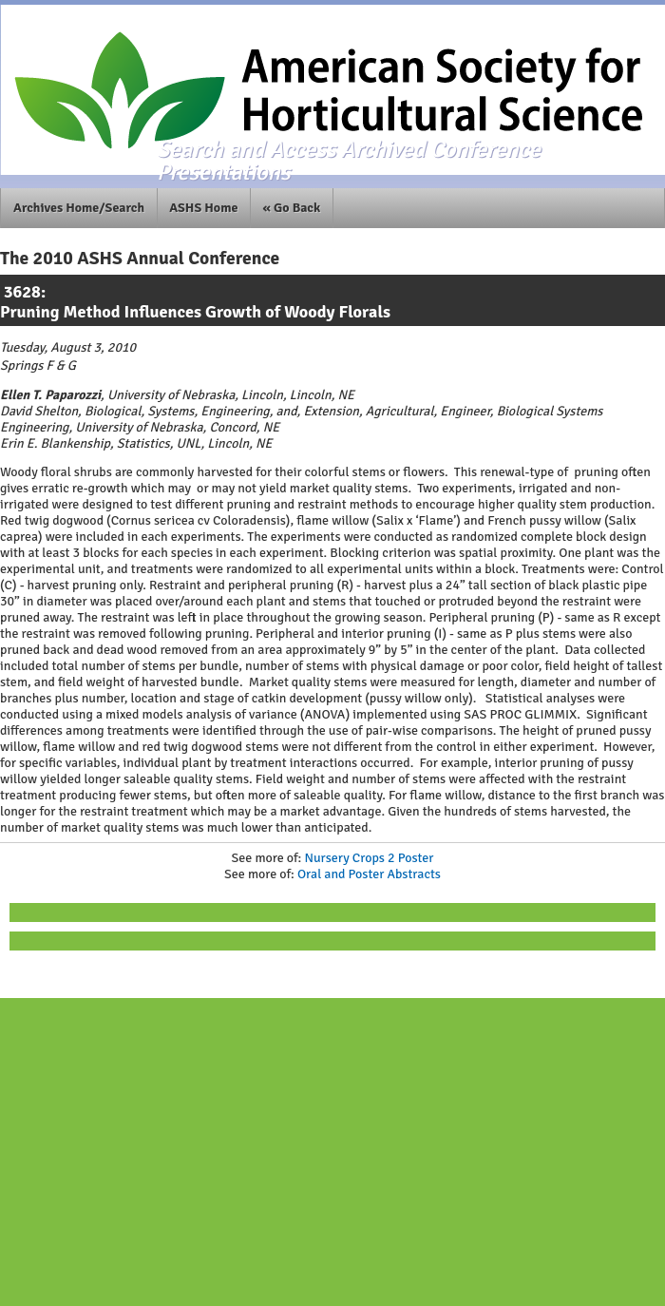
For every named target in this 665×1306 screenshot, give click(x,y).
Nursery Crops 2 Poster (368, 858)
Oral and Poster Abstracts (369, 874)
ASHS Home (203, 208)
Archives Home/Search (78, 208)
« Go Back (292, 208)
